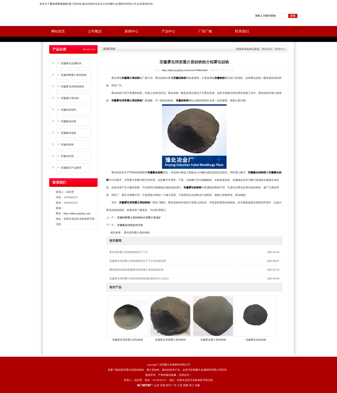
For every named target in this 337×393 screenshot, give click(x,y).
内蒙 (197, 385)
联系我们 (242, 31)
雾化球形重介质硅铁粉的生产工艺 (128, 252)
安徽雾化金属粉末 (71, 63)
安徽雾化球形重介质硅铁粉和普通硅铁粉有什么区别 (139, 278)
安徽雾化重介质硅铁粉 (213, 339)
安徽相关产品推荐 (71, 167)
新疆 (185, 385)
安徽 (162, 385)
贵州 (168, 385)
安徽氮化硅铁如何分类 (129, 225)
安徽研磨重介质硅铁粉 (74, 74)
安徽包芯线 (67, 156)
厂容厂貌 (205, 31)
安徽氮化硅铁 (68, 121)
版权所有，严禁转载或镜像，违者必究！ (168, 374)
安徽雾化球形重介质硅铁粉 (127, 339)
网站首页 (58, 31)
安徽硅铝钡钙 (68, 109)
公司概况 (95, 31)
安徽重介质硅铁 (70, 98)
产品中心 (168, 31)
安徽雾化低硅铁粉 (256, 339)
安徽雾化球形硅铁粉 (72, 86)
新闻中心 (131, 31)
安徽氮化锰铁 (68, 132)
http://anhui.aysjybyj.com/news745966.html (185, 70)
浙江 (191, 385)
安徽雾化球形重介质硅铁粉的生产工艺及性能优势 (137, 260)
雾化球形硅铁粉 (59, 3)
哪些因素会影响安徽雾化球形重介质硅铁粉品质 (136, 269)
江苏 (179, 385)
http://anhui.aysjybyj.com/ (77, 213)
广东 (174, 385)
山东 (156, 385)
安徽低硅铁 (67, 144)
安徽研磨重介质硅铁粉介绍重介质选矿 (138, 217)
